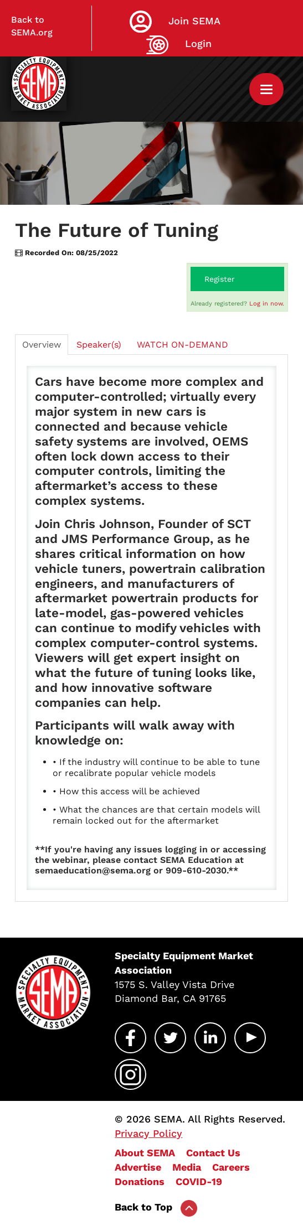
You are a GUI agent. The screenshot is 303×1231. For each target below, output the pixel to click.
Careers (231, 1167)
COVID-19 (199, 1181)
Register (219, 279)
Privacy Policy (148, 1133)
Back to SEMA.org (32, 26)
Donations (140, 1181)
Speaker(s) (98, 344)
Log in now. (266, 303)
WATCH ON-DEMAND (182, 344)
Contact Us (213, 1152)
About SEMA (145, 1152)
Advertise (138, 1167)
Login (198, 43)
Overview (41, 344)
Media (186, 1167)
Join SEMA (194, 21)
